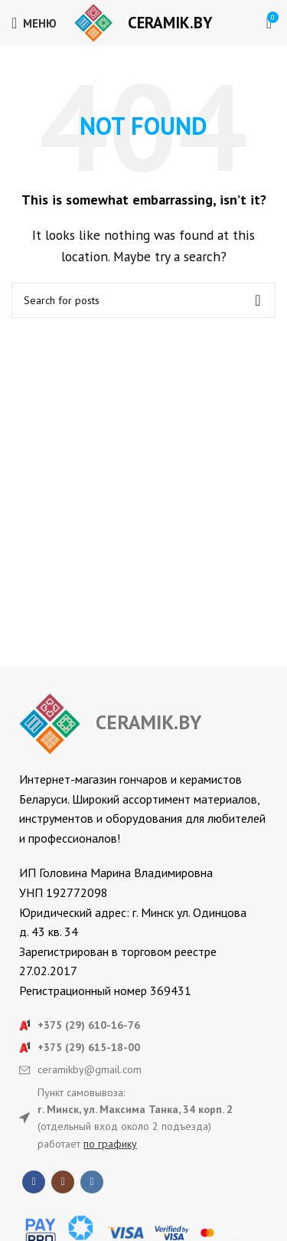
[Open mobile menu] (34, 23)
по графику (110, 1144)
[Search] (143, 300)
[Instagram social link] (62, 1182)
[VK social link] (91, 1182)
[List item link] (143, 1025)
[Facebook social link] (33, 1182)
